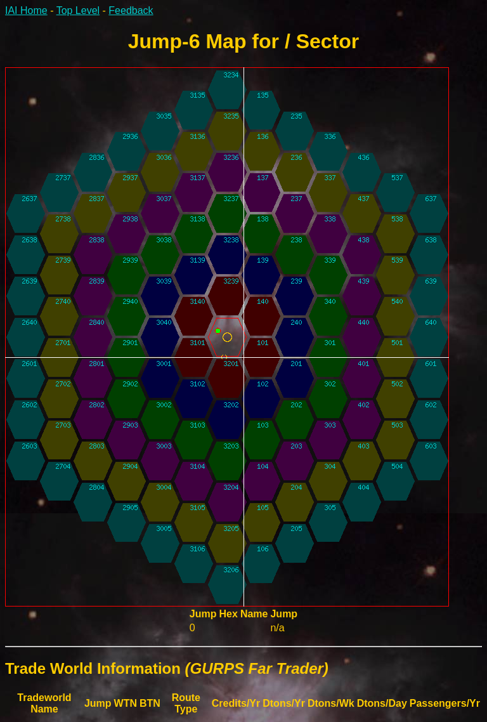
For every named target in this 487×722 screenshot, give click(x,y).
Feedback (130, 10)
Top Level (78, 10)
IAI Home (26, 10)
